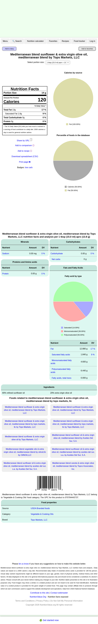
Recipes (65, 41)
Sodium (5, 253)
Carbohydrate (57, 253)
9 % (93, 355)
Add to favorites (87, 49)
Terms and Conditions (25, 601)
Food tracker (79, 41)
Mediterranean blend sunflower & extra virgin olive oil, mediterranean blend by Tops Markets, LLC (25, 410)
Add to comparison (23, 145)
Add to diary (9, 49)
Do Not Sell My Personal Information (66, 601)
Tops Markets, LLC (39, 520)
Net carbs (56, 259)
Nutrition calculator (35, 41)
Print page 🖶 (25, 162)
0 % (43, 253)
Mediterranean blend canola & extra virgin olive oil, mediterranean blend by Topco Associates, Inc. (73, 466)
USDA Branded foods (40, 508)
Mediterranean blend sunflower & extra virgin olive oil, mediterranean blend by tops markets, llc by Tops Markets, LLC (25, 424)
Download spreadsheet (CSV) (25, 156)
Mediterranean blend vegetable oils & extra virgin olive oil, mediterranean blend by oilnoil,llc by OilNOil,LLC (25, 452)
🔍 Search (17, 41)
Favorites (53, 41)
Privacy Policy (42, 601)
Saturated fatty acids (61, 355)
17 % (93, 349)
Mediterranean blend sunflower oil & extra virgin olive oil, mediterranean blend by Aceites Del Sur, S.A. (73, 438)
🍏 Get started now (49, 620)
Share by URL (25, 140)
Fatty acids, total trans (61, 378)
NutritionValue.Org (38, 597)
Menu (5, 41)
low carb (29, 167)
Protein (5, 274)
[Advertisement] (49, 18)
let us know (24, 564)
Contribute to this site (39, 593)
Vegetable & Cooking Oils (42, 514)
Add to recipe (23, 151)
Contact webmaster (59, 593)
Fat (52, 349)
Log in (92, 41)
